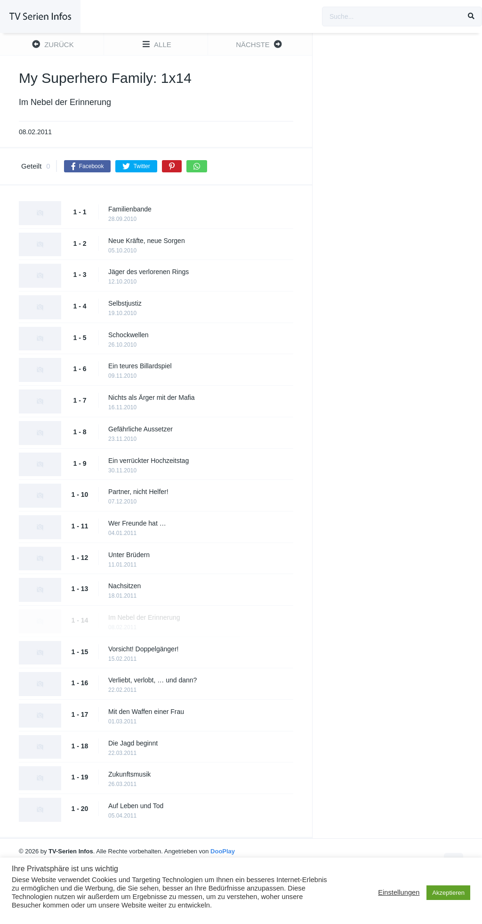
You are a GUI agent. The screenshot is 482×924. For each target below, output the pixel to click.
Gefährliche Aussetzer (140, 429)
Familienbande (130, 209)
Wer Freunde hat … (137, 523)
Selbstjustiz (125, 303)
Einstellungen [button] (398, 892)
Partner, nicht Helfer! (138, 491)
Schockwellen (128, 335)
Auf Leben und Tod (135, 806)
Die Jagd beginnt (133, 743)
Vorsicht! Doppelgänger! (143, 649)
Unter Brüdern (129, 555)
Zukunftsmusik (129, 774)
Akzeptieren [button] (448, 892)
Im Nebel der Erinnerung (144, 617)
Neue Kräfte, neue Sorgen (146, 240)
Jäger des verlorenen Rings (148, 272)
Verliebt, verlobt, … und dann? (152, 680)
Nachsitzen (124, 586)
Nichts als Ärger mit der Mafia (151, 397)
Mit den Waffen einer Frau (146, 711)
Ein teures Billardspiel (140, 366)
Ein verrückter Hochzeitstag (148, 460)
